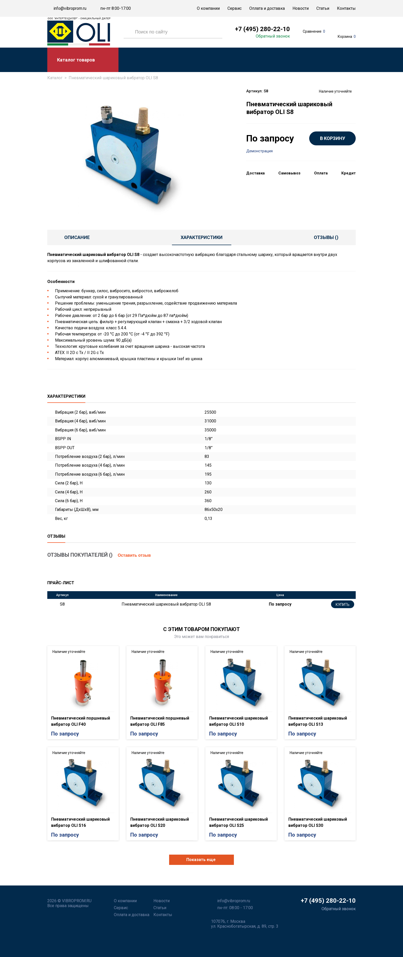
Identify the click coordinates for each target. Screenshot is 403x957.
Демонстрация (259, 151)
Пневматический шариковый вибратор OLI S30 (317, 822)
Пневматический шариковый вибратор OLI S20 (159, 822)
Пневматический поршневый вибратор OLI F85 (159, 721)
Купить (343, 604)
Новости (300, 8)
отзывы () (326, 237)
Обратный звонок (273, 36)
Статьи (322, 8)
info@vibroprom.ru (69, 8)
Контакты (346, 8)
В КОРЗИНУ (332, 138)
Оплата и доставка (267, 8)
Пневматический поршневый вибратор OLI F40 (80, 721)
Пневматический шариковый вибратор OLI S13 (317, 721)
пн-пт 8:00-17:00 (115, 8)
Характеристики (202, 237)
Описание (77, 237)
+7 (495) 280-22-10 (262, 29)
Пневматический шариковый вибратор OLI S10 (238, 721)
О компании (208, 8)
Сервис (234, 8)
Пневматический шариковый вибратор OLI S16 (80, 822)
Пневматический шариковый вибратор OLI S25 (238, 822)
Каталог (54, 77)
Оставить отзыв (134, 555)
